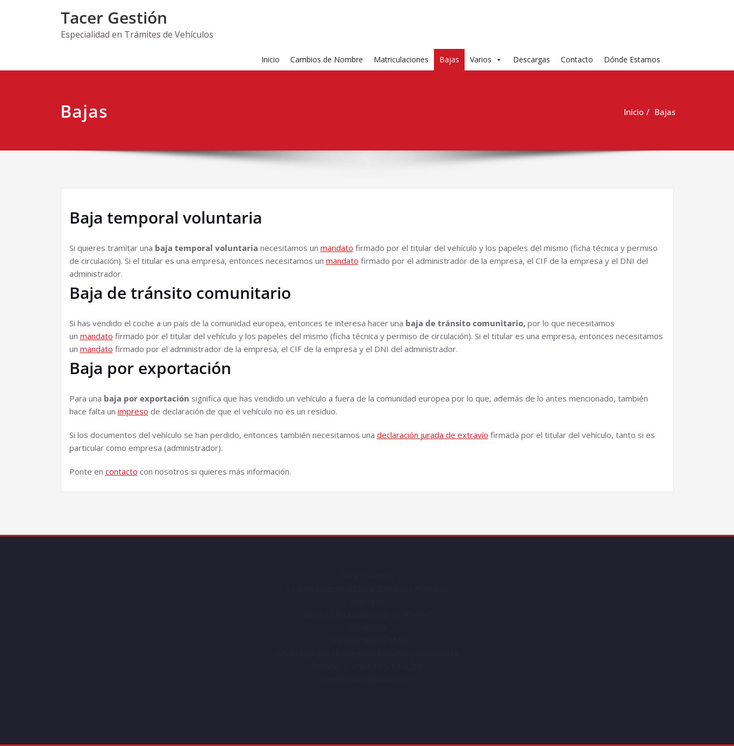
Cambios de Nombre (326, 59)
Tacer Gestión (114, 17)
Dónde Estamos (632, 59)
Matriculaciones (401, 59)
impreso (133, 411)
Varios (486, 59)
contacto (121, 471)
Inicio (270, 59)
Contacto (577, 59)
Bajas (449, 59)
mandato (336, 247)
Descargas (531, 59)
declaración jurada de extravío (432, 434)
